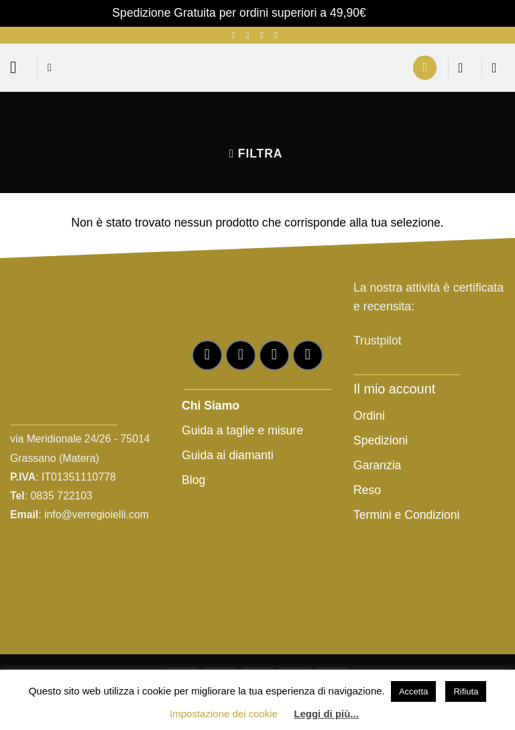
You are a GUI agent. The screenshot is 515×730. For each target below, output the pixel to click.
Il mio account (394, 388)
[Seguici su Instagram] (250, 35)
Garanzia (377, 465)
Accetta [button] (413, 691)
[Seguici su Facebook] (236, 35)
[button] (19, 67)
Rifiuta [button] (465, 691)
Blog (193, 480)
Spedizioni (380, 440)
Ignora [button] (386, 12)
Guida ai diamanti (228, 455)
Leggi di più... (326, 713)
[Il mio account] (425, 68)
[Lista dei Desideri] (464, 67)
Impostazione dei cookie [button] (224, 713)
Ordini (369, 415)
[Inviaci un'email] (264, 35)
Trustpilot (377, 340)
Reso (368, 490)
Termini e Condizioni (406, 515)
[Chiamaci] (278, 35)
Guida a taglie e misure (242, 430)
